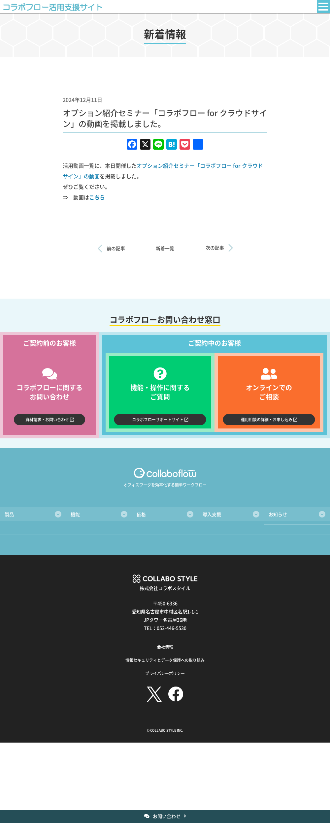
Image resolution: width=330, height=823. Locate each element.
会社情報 (165, 647)
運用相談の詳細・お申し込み (266, 419)
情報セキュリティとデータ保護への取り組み (165, 660)
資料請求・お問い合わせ (47, 419)
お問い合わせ (167, 816)
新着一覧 (165, 248)
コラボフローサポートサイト (157, 419)
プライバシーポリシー (165, 673)
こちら (97, 197)
